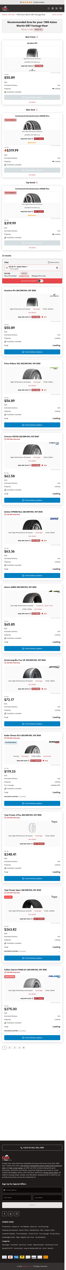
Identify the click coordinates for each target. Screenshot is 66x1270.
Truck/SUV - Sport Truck (44, 660)
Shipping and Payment (10, 1240)
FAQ (41, 1240)
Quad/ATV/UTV (7, 1258)
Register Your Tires (27, 1247)
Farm (44, 1258)
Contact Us (15, 1237)
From (38, 34)
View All (50, 1258)
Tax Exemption (40, 1247)
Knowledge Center (8, 1247)
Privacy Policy (54, 1244)
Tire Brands (6, 1237)
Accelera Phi (32, 48)
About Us (34, 1237)
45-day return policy (51, 1183)
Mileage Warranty (39, 302)
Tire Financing (43, 1237)
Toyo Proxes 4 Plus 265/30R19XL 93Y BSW (22, 890)
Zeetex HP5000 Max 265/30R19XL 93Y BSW (23, 559)
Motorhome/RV (38, 1255)
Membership (34, 1240)
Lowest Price (24, 301)
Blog (17, 1247)
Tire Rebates (24, 1237)
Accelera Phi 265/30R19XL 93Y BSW (20, 316)
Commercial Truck (51, 1255)
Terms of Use (33, 1244)
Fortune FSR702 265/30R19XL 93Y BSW (21, 476)
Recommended (10, 302)
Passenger (36, 335)
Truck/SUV (14, 1255)
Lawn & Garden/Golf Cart (33, 1258)
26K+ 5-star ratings (16, 1178)
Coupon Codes (49, 1240)
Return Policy (24, 1240)
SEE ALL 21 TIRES (27, 34)
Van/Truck (22, 1255)
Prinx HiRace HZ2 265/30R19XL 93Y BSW (22, 396)
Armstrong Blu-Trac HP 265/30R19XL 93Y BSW (25, 721)
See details (32, 114)
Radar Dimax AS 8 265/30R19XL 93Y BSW (22, 804)
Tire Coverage (44, 1244)
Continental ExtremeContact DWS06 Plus (32, 128)
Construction (18, 1258)
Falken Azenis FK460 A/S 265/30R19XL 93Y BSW (25, 1059)
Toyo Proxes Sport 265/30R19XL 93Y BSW (22, 972)
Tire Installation (21, 1244)
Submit (32, 1215)
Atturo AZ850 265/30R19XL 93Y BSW (20, 641)
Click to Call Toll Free (33, 1158)
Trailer (29, 1255)
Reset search (53, 288)
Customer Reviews (8, 1244)
